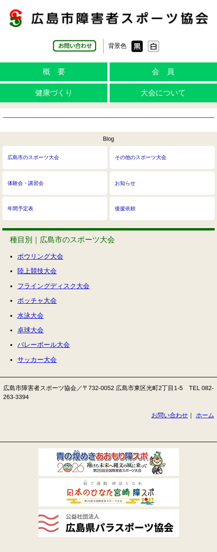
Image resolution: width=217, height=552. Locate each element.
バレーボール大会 (43, 344)
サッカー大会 (37, 359)
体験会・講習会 (25, 183)
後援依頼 (125, 208)
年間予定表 (20, 208)
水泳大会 (30, 315)
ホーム (205, 415)
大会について (163, 93)
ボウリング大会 (40, 256)
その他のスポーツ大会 (140, 157)
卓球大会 (30, 330)
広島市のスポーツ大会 (33, 157)
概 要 (54, 72)
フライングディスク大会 (53, 286)
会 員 (163, 72)
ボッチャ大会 (37, 300)
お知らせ (125, 183)
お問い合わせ (169, 415)
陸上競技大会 (37, 271)
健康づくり (54, 93)
